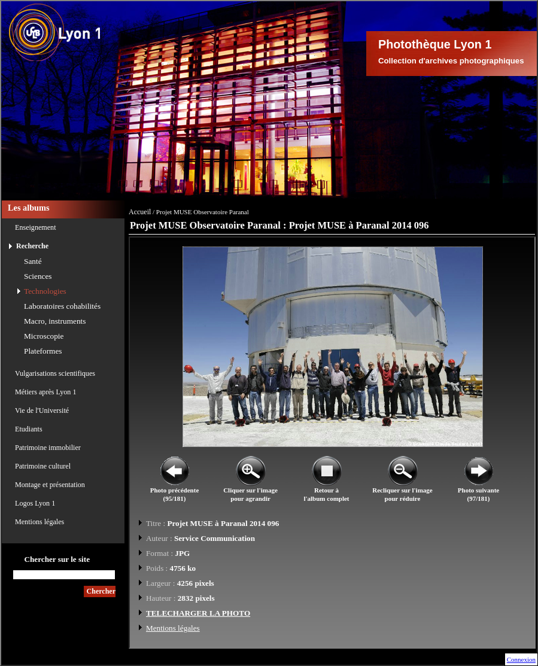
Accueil (140, 212)
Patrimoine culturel (43, 466)
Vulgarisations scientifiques (55, 373)
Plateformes (43, 350)
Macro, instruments (55, 321)
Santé (33, 261)
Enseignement (35, 227)
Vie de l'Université (42, 410)
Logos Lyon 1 (35, 503)
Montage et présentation (50, 485)
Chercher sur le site (57, 559)
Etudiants (28, 429)
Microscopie (43, 336)
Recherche (32, 246)
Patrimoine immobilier (48, 447)
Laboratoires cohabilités (62, 306)
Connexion (521, 659)
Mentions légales (39, 522)
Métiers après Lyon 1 (45, 392)
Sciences (38, 276)
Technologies (45, 291)
